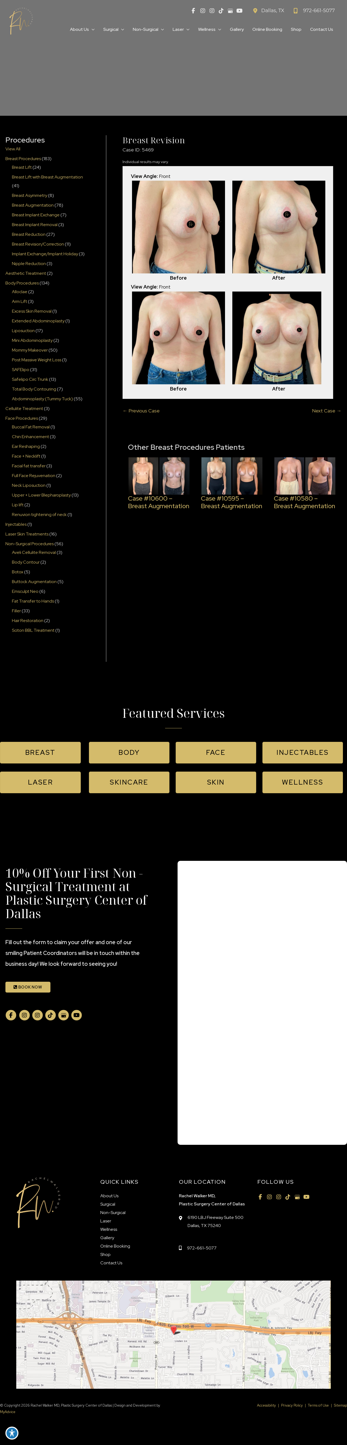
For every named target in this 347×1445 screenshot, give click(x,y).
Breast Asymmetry (29, 195)
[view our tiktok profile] (221, 11)
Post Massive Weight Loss (36, 360)
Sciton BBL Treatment (33, 630)
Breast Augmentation (33, 205)
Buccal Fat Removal (31, 427)
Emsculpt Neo (25, 591)
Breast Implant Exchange (36, 215)
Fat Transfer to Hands (33, 601)
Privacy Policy (292, 1405)
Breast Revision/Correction (38, 244)
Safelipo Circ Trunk (30, 379)
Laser (105, 1221)
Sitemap (340, 1405)
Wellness (108, 1229)
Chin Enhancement (30, 436)
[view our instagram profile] (203, 11)
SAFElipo (20, 369)
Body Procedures (22, 283)
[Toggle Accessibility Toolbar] (11, 1433)
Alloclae (19, 292)
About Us (109, 1196)
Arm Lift (19, 301)
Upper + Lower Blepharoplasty (41, 495)
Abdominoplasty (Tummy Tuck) (42, 399)
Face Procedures (21, 418)
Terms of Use (318, 1405)
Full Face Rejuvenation (33, 475)
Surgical (107, 1204)
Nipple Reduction (29, 263)
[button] (40, 752)
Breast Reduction (29, 234)
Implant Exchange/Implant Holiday (45, 254)
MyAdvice (7, 1412)
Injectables (16, 524)
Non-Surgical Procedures (29, 544)
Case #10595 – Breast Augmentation (231, 502)
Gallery (107, 1238)
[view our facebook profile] (193, 11)
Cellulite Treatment (24, 408)
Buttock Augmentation (34, 581)
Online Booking (115, 1246)
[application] (92, 29)
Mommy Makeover (30, 350)
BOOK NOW (28, 987)
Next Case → (326, 411)
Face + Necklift (26, 456)
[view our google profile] (230, 11)
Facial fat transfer (29, 466)
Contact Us (111, 1263)
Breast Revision (154, 140)
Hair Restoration (27, 620)
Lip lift (18, 505)
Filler (16, 611)
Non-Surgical (113, 1212)
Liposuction (23, 330)
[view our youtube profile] (240, 11)
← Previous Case (141, 411)
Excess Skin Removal (32, 311)
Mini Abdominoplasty (32, 340)
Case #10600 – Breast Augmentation (158, 502)
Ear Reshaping (26, 446)
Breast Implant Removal (34, 224)
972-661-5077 (202, 1248)
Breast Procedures (23, 158)
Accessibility (266, 1405)
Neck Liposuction (29, 485)
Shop (105, 1254)
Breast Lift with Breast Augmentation (47, 177)
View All (12, 149)
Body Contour (26, 562)
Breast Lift (22, 167)
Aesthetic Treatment (25, 273)
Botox (17, 572)
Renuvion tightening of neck (39, 514)
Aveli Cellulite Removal (34, 552)
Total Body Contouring (34, 389)
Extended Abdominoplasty (38, 321)
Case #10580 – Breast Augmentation (304, 502)
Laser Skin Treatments (27, 534)
